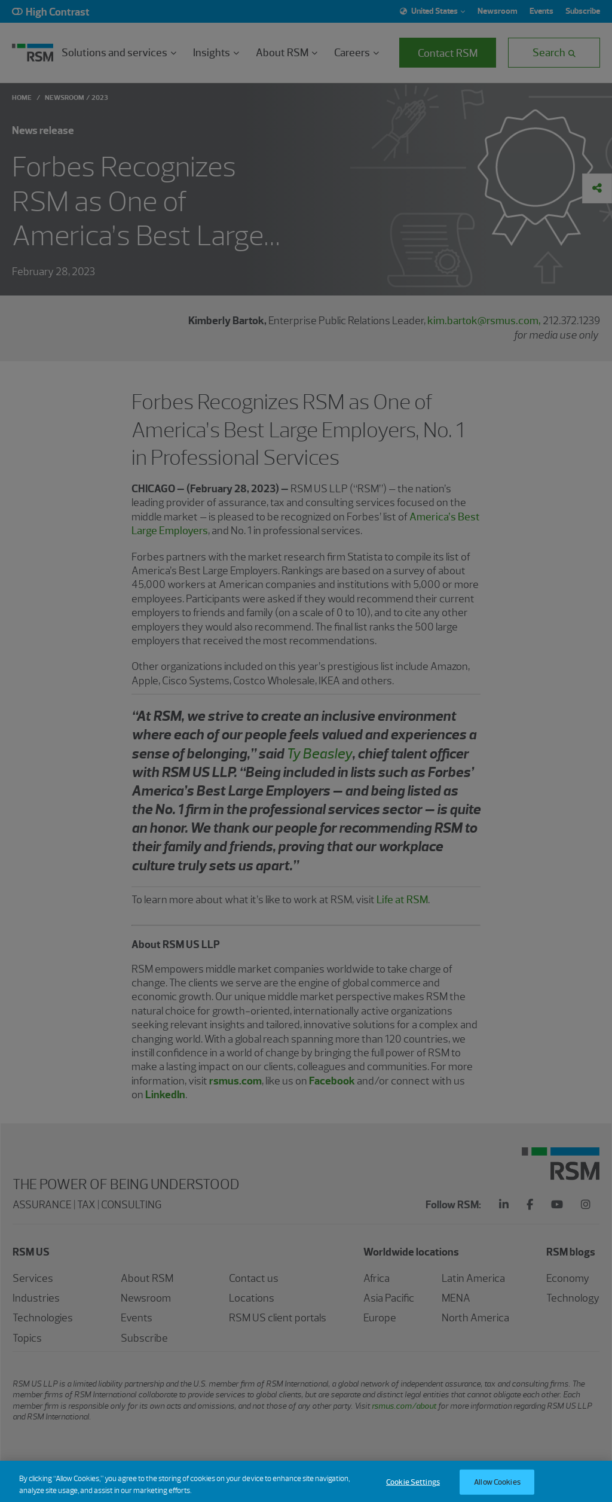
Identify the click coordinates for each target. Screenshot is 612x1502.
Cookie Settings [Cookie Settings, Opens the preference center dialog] (413, 1488)
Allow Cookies (497, 1488)
